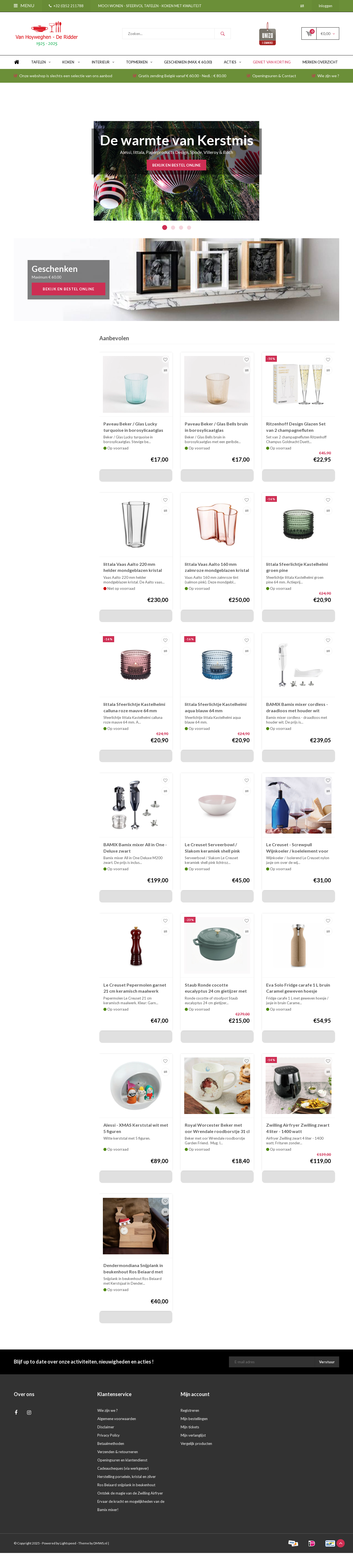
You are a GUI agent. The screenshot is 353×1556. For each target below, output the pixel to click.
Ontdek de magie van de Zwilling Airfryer (130, 1496)
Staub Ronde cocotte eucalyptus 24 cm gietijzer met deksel (216, 991)
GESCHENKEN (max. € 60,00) (188, 65)
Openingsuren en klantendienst (122, 1463)
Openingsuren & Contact (271, 78)
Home (16, 65)
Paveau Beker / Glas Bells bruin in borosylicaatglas (216, 430)
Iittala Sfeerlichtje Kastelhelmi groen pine (297, 570)
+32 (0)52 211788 (66, 6)
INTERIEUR (103, 65)
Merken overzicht (320, 65)
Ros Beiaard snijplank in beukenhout (126, 1488)
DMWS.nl (100, 1546)
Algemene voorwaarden (116, 1422)
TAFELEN (40, 65)
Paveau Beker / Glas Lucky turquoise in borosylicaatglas (133, 430)
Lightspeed (68, 1546)
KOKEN (71, 65)
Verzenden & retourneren (117, 1455)
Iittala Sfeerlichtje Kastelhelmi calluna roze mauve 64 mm (134, 710)
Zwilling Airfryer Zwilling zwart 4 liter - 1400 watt (298, 1131)
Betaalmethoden (110, 1446)
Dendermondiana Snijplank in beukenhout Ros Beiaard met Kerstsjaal (133, 1272)
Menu (24, 5)
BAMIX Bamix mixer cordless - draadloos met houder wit (297, 710)
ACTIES (232, 65)
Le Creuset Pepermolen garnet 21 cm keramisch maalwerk (134, 991)
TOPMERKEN (139, 65)
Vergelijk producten (196, 1446)
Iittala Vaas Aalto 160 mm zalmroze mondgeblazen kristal (217, 570)
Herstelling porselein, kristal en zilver (126, 1479)
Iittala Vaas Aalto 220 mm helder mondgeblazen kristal (132, 570)
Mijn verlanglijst (193, 1438)
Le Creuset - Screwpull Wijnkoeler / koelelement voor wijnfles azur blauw (297, 851)
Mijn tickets (190, 1430)
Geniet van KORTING (272, 65)
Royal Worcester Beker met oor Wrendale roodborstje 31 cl (217, 1131)
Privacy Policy (108, 1438)
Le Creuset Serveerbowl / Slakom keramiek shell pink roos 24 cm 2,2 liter (212, 851)
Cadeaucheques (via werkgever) (123, 1471)
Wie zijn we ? (325, 78)
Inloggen (325, 6)
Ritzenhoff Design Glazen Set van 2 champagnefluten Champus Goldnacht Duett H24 (298, 430)
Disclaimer (105, 1430)
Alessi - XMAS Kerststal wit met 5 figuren (135, 1131)
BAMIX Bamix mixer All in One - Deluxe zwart (135, 850)
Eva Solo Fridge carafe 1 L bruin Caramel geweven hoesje (298, 991)
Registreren (190, 1413)
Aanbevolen (114, 341)
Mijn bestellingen (194, 1422)
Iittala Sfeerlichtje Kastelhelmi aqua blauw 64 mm (216, 710)
